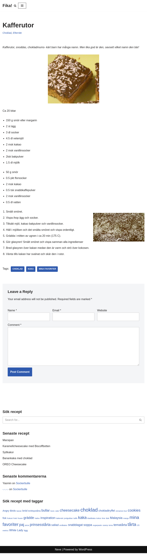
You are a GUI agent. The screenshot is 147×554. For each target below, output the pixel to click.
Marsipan (8, 440)
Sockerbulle (23, 484)
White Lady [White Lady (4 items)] (16, 531)
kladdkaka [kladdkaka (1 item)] (92, 519)
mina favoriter (47, 269)
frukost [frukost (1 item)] (10, 519)
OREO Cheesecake (15, 465)
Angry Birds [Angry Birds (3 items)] (9, 511)
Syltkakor (8, 453)
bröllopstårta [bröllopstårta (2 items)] (34, 511)
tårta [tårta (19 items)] (132, 525)
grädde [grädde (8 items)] (29, 518)
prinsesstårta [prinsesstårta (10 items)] (40, 525)
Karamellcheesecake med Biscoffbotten (27, 447)
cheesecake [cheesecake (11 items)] (70, 511)
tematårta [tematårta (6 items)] (120, 525)
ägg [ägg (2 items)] (26, 531)
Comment (14, 325)
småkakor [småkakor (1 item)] (63, 526)
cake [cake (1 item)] (57, 512)
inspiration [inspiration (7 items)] (48, 518)
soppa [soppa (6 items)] (87, 525)
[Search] (15, 5)
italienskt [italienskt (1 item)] (59, 519)
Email (56, 310)
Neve (58, 550)
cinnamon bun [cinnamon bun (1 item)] (121, 512)
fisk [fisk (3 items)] (4, 518)
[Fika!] (7, 5)
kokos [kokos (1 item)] (98, 519)
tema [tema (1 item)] (111, 526)
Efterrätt (17, 33)
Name (12, 310)
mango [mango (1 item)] (126, 519)
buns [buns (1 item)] (52, 512)
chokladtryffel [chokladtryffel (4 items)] (106, 511)
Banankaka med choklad (17, 459)
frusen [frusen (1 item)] (20, 519)
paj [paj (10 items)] (21, 525)
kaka (31, 269)
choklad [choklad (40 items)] (89, 510)
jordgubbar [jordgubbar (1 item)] (68, 519)
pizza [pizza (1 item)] (27, 526)
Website (102, 310)
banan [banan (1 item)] (19, 512)
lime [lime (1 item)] (103, 519)
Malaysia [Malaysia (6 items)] (116, 518)
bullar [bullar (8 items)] (45, 511)
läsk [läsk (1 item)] (107, 519)
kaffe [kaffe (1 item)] (75, 519)
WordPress (85, 550)
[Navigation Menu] (22, 6)
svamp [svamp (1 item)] (105, 526)
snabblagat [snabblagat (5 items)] (75, 525)
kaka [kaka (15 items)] (82, 518)
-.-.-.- (6, 490)
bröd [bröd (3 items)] (25, 511)
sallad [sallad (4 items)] (55, 525)
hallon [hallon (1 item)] (37, 519)
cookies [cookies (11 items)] (134, 511)
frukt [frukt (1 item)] (15, 519)
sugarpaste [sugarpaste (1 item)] (97, 526)
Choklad (7, 33)
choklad (17, 269)
